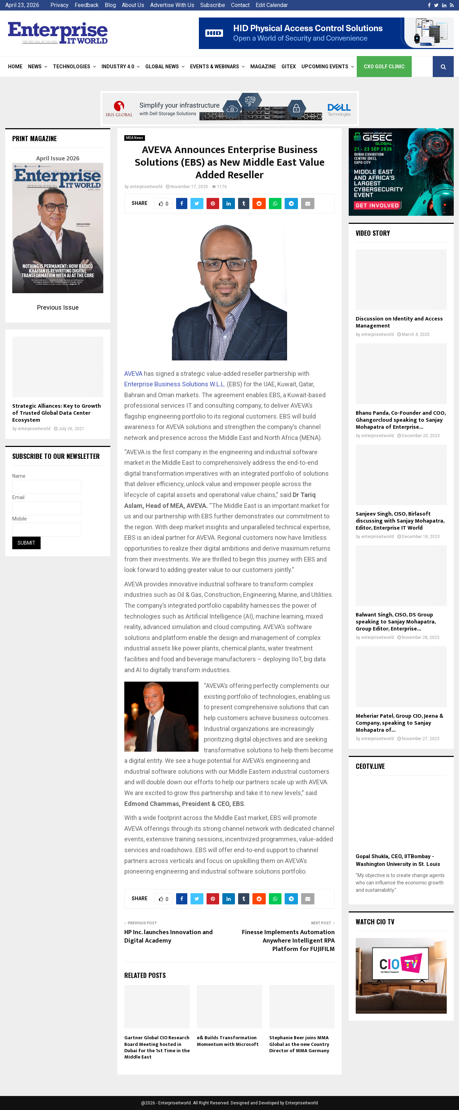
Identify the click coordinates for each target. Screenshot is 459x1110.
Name (19, 476)
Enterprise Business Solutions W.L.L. (174, 384)
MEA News (134, 138)
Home (15, 66)
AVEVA (133, 373)
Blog (110, 5)
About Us (133, 5)
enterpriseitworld (146, 186)
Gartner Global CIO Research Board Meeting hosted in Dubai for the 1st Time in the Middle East (157, 1047)
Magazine (263, 66)
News (35, 66)
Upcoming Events (324, 66)
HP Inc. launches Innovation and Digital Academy (168, 936)
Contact (240, 5)
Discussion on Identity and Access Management (399, 322)
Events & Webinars (214, 66)
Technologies (71, 66)
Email (18, 497)
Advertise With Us (172, 5)
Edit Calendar (272, 5)
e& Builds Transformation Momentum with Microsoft (228, 1041)
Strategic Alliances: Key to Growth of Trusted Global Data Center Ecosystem (56, 413)
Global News (162, 66)
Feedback (87, 5)
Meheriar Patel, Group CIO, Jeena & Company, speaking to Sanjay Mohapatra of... (399, 723)
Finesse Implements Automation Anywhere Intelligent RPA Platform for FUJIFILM (288, 940)
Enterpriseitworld (301, 1103)
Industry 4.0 (118, 66)
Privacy (59, 5)
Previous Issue (58, 307)
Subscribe (212, 5)
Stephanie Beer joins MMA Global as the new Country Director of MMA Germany (299, 1044)
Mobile (19, 519)
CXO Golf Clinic (384, 66)
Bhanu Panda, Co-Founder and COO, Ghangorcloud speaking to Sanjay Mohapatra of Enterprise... (401, 420)
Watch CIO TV (375, 921)
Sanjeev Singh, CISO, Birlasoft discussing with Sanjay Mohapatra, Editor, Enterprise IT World (400, 521)
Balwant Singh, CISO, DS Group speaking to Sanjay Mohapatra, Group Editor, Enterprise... (396, 622)
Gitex (288, 66)
